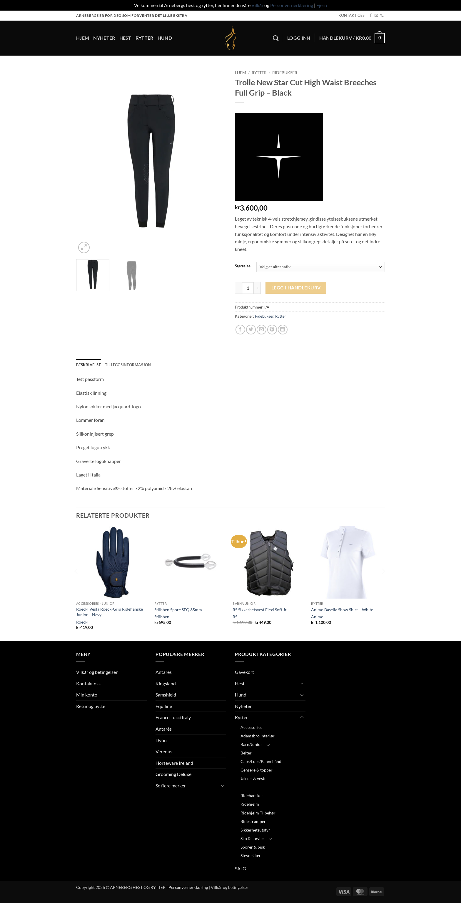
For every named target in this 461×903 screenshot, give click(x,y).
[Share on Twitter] (251, 329)
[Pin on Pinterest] (272, 329)
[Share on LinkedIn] (283, 329)
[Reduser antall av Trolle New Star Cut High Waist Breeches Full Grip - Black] (238, 288)
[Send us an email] (376, 16)
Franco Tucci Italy (173, 717)
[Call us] (382, 16)
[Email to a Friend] (261, 329)
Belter (246, 752)
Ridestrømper (253, 821)
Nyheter (104, 38)
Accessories (251, 727)
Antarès (164, 672)
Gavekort (244, 672)
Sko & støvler (252, 838)
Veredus (164, 751)
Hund (165, 38)
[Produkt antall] (248, 288)
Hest (125, 38)
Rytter (144, 38)
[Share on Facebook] (240, 329)
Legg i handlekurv (296, 287)
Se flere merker (171, 785)
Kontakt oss (88, 683)
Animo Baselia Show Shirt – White (342, 609)
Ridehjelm (249, 804)
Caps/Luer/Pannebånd (260, 761)
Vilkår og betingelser (97, 672)
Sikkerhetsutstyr (255, 829)
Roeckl (82, 621)
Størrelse (242, 266)
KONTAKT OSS (351, 15)
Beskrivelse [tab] (88, 364)
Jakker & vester (254, 778)
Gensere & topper (256, 769)
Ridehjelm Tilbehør (257, 812)
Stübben (161, 616)
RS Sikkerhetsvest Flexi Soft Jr (260, 609)
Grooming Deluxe (173, 774)
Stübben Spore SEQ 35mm (178, 609)
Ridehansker (251, 795)
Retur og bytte (90, 706)
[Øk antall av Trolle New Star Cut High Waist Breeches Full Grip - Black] (257, 288)
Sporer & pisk (252, 846)
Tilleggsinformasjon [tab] (128, 364)
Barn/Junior (251, 744)
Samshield (166, 694)
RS (235, 616)
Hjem (82, 38)
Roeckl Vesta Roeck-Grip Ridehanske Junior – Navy (109, 612)
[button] (298, 38)
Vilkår (257, 5)
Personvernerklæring (291, 5)
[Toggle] (222, 785)
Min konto (86, 694)
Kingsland (166, 683)
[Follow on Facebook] (371, 16)
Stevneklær (250, 855)
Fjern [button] (321, 5)
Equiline (164, 706)
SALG (240, 868)
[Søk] (275, 38)
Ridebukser (284, 72)
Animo (317, 616)
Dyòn (161, 740)
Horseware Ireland (174, 763)
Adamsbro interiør (257, 735)
